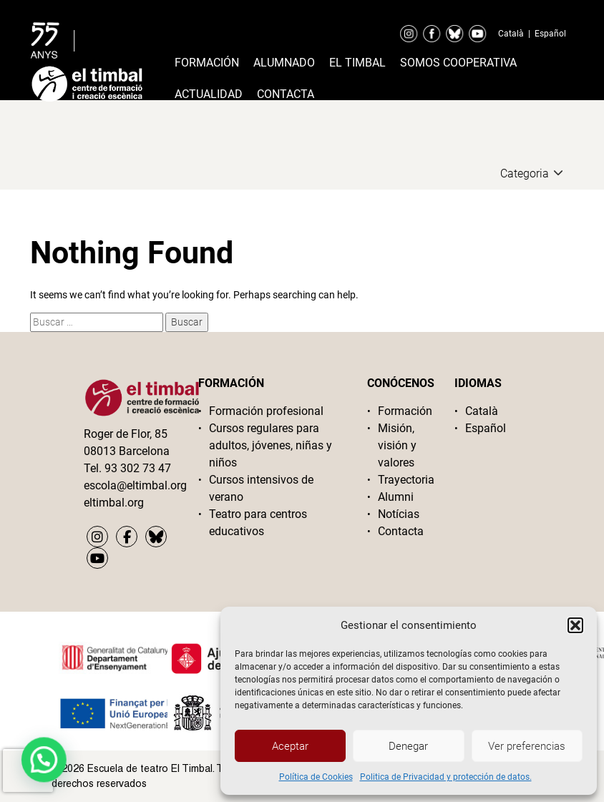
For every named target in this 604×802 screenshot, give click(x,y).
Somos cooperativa (458, 62)
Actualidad (209, 94)
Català (511, 34)
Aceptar (290, 746)
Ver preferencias (526, 746)
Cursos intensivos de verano (261, 488)
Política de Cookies (316, 777)
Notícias (398, 514)
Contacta (285, 94)
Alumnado (284, 62)
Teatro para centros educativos (258, 522)
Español (550, 34)
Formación (207, 62)
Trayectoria (405, 479)
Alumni (396, 497)
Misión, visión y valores (397, 445)
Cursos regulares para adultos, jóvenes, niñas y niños (270, 445)
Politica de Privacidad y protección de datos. (446, 777)
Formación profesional (266, 411)
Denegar (408, 746)
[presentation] (28, 770)
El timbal (357, 62)
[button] (575, 625)
